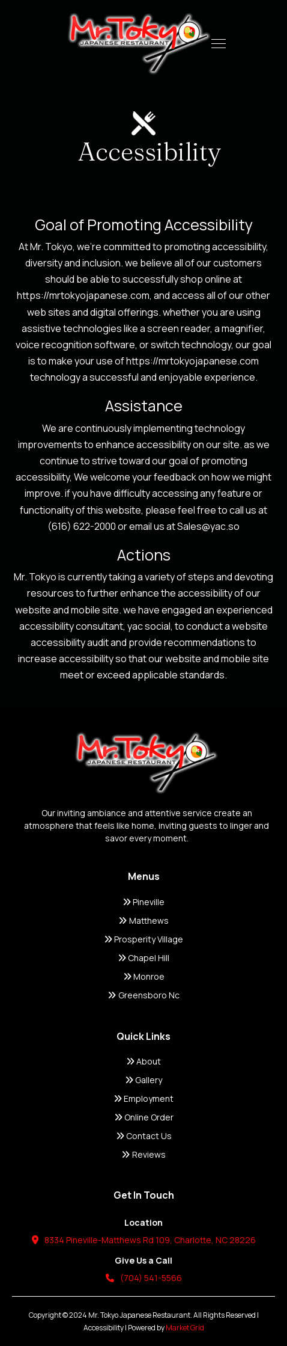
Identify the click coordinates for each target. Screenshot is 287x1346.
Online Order (144, 1117)
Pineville (143, 902)
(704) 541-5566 (144, 1277)
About (143, 1061)
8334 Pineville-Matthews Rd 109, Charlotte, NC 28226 (144, 1240)
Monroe (144, 976)
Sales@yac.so (208, 526)
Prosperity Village (143, 939)
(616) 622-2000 (81, 526)
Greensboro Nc (143, 995)
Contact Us (144, 1136)
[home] (136, 43)
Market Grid (185, 1328)
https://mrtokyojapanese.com (83, 295)
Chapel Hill (143, 957)
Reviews (143, 1154)
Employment (143, 1098)
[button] (218, 43)
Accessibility (103, 1328)
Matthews (143, 920)
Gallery (144, 1080)
